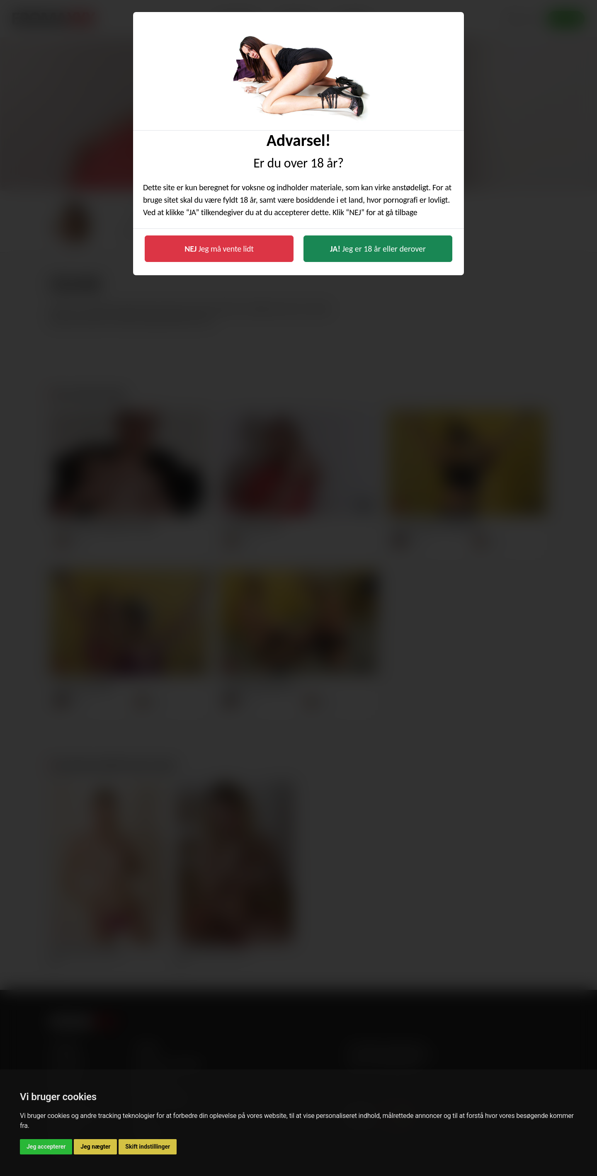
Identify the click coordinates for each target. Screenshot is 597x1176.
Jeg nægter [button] (95, 1146)
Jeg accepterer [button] (46, 1146)
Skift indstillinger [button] (147, 1146)
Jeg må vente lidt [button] (219, 249)
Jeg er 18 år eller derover (378, 249)
